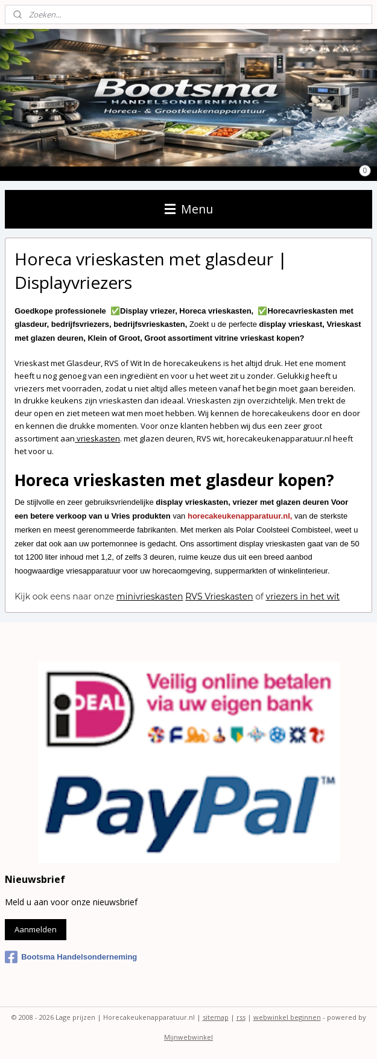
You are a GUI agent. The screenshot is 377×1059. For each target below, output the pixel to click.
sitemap (216, 1017)
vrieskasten (97, 438)
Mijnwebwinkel (188, 1037)
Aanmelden (35, 929)
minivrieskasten (149, 596)
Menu (189, 209)
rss (241, 1017)
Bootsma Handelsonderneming (71, 957)
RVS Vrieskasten (219, 596)
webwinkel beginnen (287, 1017)
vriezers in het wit (303, 596)
